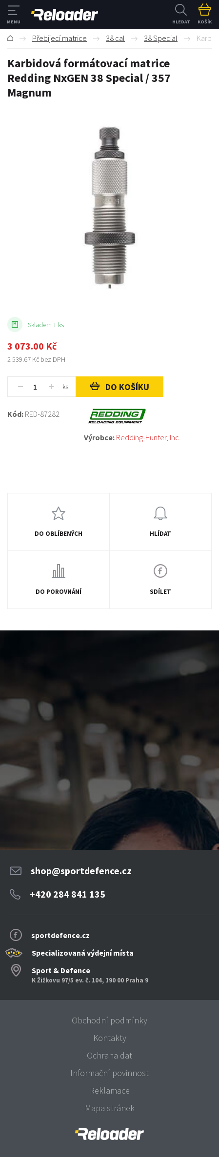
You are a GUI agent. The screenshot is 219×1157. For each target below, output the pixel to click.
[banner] (109, 1134)
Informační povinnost (109, 1073)
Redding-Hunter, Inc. (148, 437)
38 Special (161, 38)
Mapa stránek (110, 1108)
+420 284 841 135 (67, 894)
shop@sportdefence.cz (81, 870)
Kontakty (109, 1037)
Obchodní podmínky (109, 1020)
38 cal (115, 38)
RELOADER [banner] (64, 14)
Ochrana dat (109, 1055)
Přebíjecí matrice (59, 38)
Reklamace (110, 1090)
